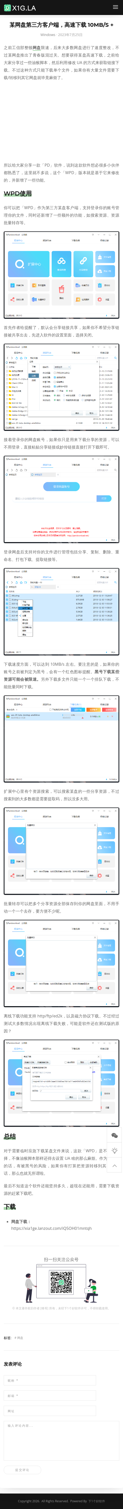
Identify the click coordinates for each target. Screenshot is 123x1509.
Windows (47, 34)
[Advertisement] (61, 121)
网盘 (37, 47)
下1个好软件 (72, 1308)
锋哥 (44, 1308)
